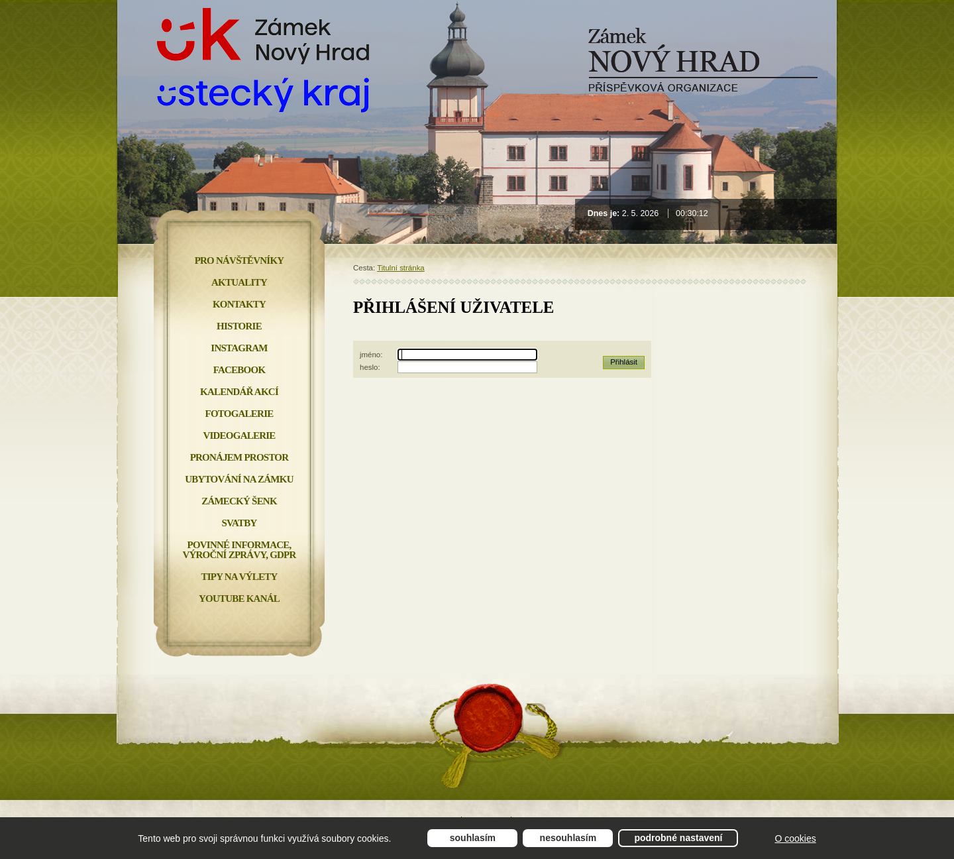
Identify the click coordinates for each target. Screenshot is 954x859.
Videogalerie (239, 435)
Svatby (238, 523)
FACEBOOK (239, 370)
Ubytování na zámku (239, 479)
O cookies (795, 838)
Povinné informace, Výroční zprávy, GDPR (238, 550)
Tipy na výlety (239, 576)
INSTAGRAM (239, 348)
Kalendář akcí (239, 391)
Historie (239, 326)
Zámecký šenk (239, 501)
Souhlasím (473, 837)
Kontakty (239, 304)
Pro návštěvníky (239, 260)
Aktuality (239, 282)
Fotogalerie (239, 413)
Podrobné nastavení (678, 837)
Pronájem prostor (239, 457)
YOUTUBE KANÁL (239, 598)
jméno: (371, 355)
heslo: (370, 367)
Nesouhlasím (568, 837)
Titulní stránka (401, 268)
